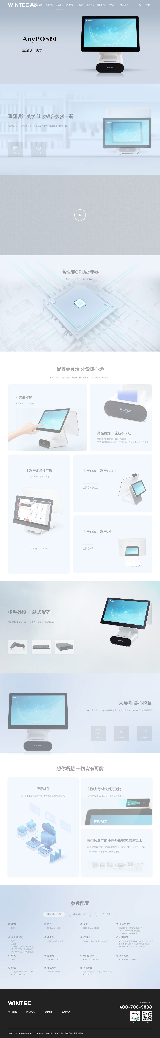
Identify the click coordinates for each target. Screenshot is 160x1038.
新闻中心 (90, 5)
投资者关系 (101, 5)
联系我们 (112, 5)
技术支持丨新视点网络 (74, 1033)
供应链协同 (123, 5)
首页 (41, 5)
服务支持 (80, 5)
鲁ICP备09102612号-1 (55, 1033)
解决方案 (69, 5)
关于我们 (49, 5)
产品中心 (59, 5)
